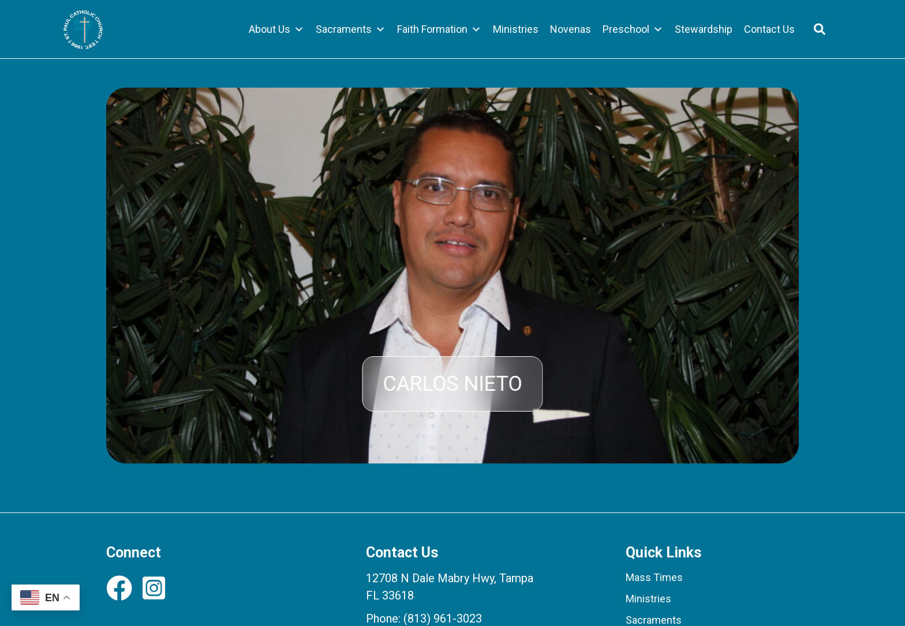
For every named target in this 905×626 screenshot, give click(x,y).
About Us (276, 29)
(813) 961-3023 (442, 618)
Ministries (515, 29)
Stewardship (703, 29)
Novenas (570, 29)
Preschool (633, 29)
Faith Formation (439, 29)
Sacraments (351, 29)
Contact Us (769, 29)
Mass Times (654, 577)
